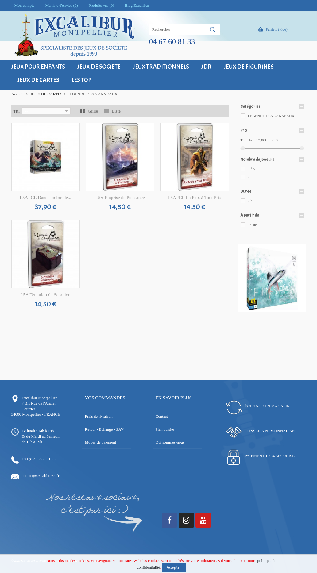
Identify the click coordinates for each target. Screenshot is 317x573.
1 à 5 (251, 169)
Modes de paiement (100, 442)
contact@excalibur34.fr (41, 475)
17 (274, 315)
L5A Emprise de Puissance (120, 197)
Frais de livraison (99, 416)
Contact (162, 416)
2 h (250, 201)
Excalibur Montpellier (39, 397)
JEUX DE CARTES (46, 94)
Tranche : (247, 140)
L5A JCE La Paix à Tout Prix (194, 197)
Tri (17, 111)
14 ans (252, 225)
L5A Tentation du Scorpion (45, 294)
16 (270, 315)
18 (279, 315)
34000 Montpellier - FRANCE (35, 414)
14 (302, 310)
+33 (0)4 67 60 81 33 (39, 459)
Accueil (17, 94)
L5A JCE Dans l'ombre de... (45, 197)
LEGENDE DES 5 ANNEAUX (271, 116)
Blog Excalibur (137, 5)
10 (283, 310)
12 (293, 310)
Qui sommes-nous (170, 442)
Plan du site (165, 429)
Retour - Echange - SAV (104, 429)
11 (288, 310)
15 (265, 315)
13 (297, 310)
